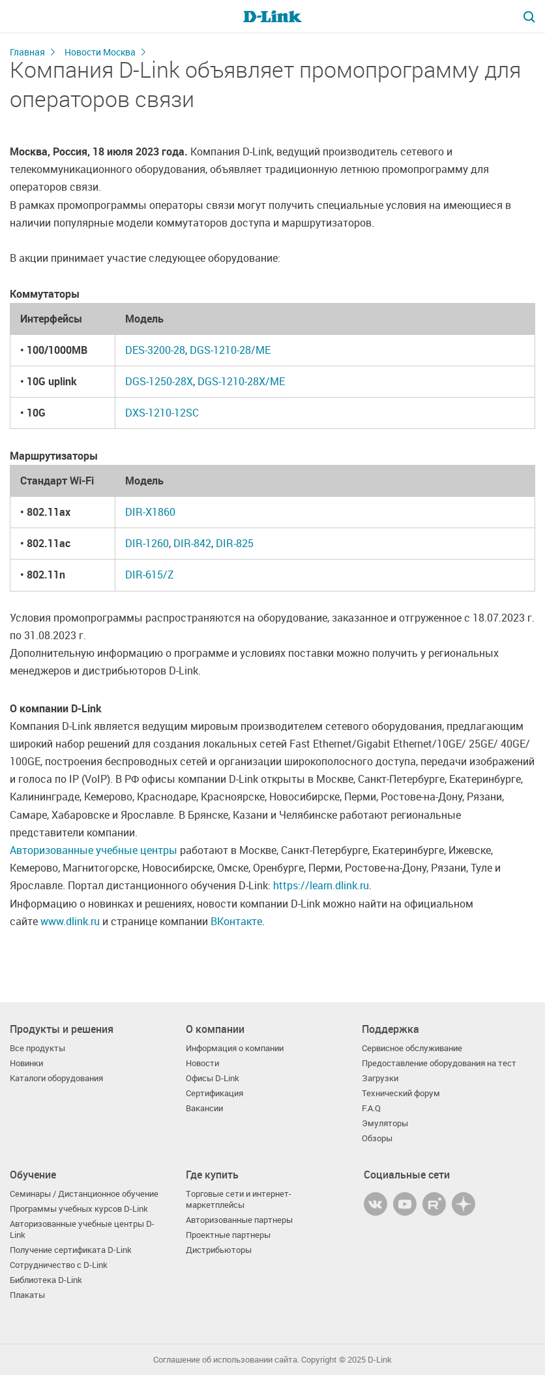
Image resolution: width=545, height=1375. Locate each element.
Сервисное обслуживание (412, 1048)
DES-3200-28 (155, 350)
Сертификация (214, 1093)
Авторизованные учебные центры (93, 850)
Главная (27, 52)
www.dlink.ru (70, 921)
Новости (202, 1063)
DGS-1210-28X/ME (241, 381)
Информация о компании (235, 1048)
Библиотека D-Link (46, 1280)
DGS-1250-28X (159, 381)
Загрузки (380, 1078)
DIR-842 (192, 543)
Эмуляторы (385, 1123)
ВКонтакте (236, 921)
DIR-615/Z (149, 574)
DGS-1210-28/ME (230, 350)
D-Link (380, 1359)
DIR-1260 (147, 543)
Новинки (26, 1063)
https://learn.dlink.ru (321, 885)
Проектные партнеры (228, 1235)
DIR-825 (235, 543)
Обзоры (377, 1138)
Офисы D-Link (212, 1078)
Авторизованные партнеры (239, 1219)
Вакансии (204, 1108)
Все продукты (37, 1048)
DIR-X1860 (150, 512)
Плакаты (27, 1295)
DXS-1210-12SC (162, 412)
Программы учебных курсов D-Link (79, 1208)
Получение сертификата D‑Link (71, 1250)
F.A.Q (371, 1108)
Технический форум (401, 1093)
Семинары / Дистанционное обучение (84, 1193)
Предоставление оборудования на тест (439, 1063)
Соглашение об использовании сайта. (226, 1359)
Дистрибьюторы (219, 1250)
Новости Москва (100, 52)
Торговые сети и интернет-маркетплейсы (238, 1199)
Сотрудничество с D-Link (59, 1265)
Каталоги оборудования (56, 1078)
